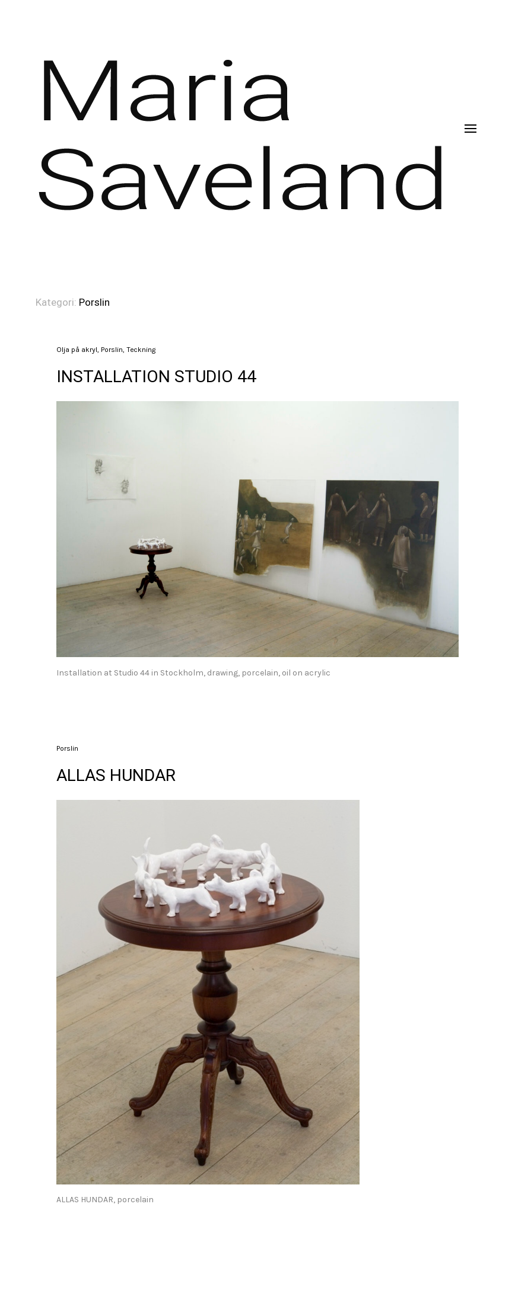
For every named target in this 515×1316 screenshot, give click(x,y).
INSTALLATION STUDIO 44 (156, 376)
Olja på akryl (76, 349)
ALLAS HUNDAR (116, 775)
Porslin (112, 349)
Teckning (140, 349)
